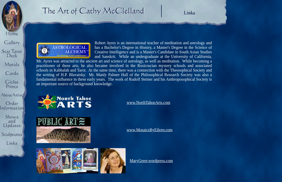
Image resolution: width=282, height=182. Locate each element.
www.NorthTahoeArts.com (148, 102)
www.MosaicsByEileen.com (150, 130)
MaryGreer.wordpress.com (151, 160)
